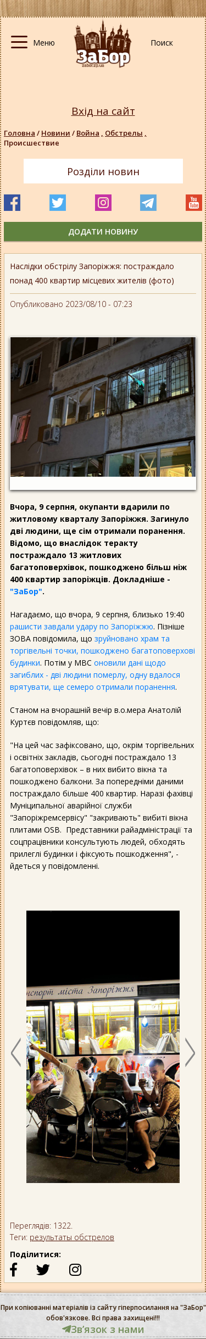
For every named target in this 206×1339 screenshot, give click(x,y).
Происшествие (31, 143)
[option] (103, 1052)
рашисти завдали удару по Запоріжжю (81, 626)
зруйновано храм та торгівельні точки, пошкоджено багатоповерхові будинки (102, 650)
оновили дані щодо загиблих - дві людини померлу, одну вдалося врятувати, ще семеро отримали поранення (95, 674)
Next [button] (190, 1052)
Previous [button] (16, 1052)
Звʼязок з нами (103, 1329)
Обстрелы (126, 133)
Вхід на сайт (103, 111)
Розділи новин (103, 171)
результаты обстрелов (72, 1237)
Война (90, 133)
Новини (55, 133)
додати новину (103, 231)
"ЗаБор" (26, 591)
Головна (19, 133)
